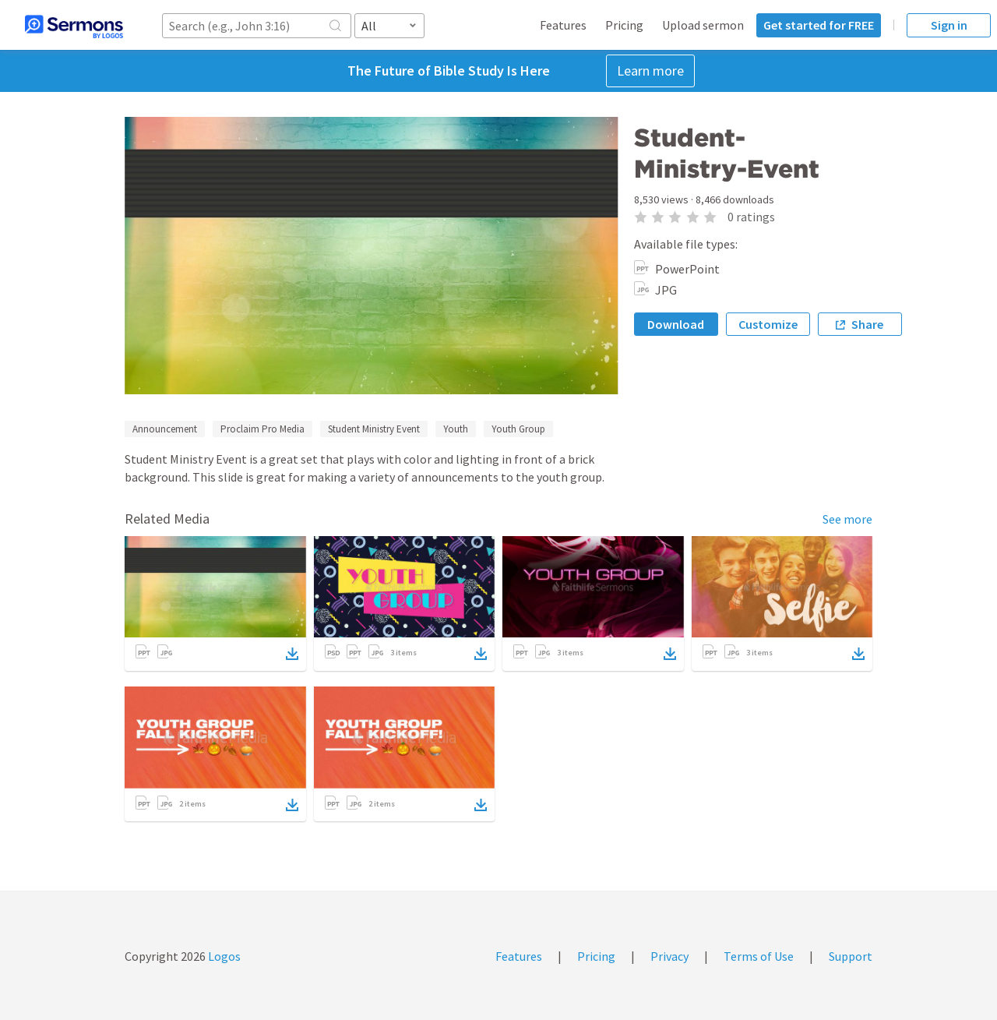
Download (675, 324)
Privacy (669, 956)
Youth (455, 429)
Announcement (164, 429)
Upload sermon (703, 25)
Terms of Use (759, 956)
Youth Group (518, 429)
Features (563, 25)
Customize (768, 324)
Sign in (949, 25)
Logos (223, 956)
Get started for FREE (818, 25)
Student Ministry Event (374, 429)
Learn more (650, 70)
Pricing (624, 25)
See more (847, 519)
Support (850, 956)
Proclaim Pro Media (262, 429)
